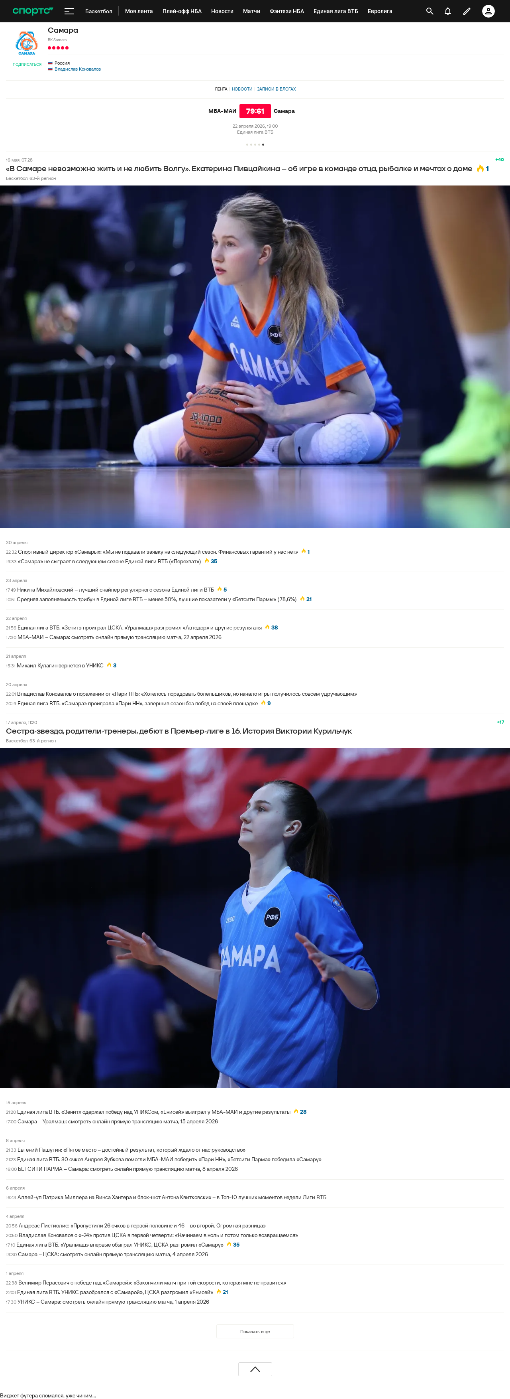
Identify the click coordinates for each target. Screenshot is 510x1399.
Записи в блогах (276, 89)
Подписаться (27, 64)
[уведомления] (447, 11)
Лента (221, 89)
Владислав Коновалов (78, 69)
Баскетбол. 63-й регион (31, 178)
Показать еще (255, 1331)
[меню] (69, 11)
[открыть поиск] (430, 11)
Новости (242, 89)
